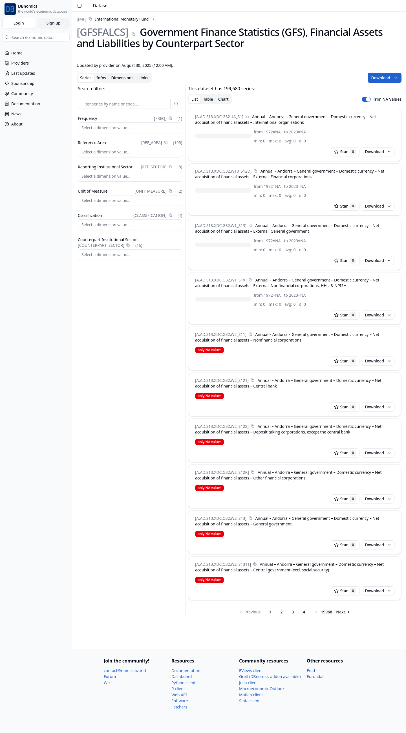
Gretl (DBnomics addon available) (270, 676)
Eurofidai (315, 676)
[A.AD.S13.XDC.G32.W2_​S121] (222, 380)
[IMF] (81, 19)
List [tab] (194, 99)
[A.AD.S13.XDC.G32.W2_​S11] (220, 334)
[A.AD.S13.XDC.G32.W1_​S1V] (221, 280)
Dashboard (181, 676)
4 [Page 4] (304, 612)
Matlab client (251, 694)
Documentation (185, 670)
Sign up (54, 23)
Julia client (248, 682)
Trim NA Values (387, 99)
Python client (183, 682)
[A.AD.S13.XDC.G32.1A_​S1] (219, 116)
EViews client (251, 670)
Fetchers (179, 707)
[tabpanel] (239, 351)
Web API (179, 694)
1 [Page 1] (270, 612)
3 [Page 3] (293, 612)
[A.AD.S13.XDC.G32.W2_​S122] (222, 426)
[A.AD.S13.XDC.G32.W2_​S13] (220, 518)
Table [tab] (208, 99)
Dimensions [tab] (122, 77)
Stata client (249, 700)
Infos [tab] (101, 77)
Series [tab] (85, 77)
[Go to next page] (343, 612)
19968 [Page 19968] (326, 612)
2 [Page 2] (281, 612)
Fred (311, 670)
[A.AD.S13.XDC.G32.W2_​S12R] (222, 472)
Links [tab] (143, 77)
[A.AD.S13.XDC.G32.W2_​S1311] (223, 564)
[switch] (366, 99)
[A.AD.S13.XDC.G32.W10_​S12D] (223, 171)
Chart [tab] (223, 99)
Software (179, 700)
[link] (113, 19)
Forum (110, 676)
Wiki (108, 682)
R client (178, 688)
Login (19, 23)
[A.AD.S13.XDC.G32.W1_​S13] (220, 225)
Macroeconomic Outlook (261, 688)
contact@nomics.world (125, 670)
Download (384, 77)
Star (345, 152)
